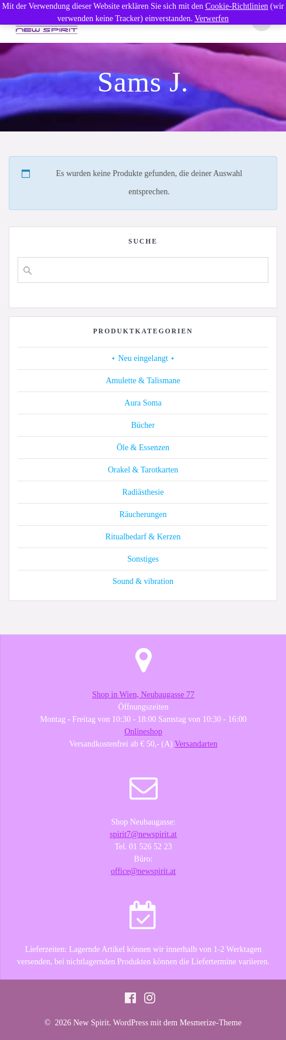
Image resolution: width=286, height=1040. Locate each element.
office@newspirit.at (143, 871)
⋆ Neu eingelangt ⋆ (143, 358)
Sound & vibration (143, 581)
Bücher (143, 425)
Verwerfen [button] (212, 18)
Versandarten (196, 744)
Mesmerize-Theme (210, 1022)
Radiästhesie (143, 492)
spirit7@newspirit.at (143, 834)
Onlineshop (143, 731)
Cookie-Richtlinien (236, 6)
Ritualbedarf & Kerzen (143, 536)
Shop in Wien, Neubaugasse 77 (143, 694)
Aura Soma (142, 403)
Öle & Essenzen (143, 447)
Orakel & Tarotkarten (143, 469)
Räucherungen (143, 514)
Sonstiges (143, 559)
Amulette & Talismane (142, 380)
